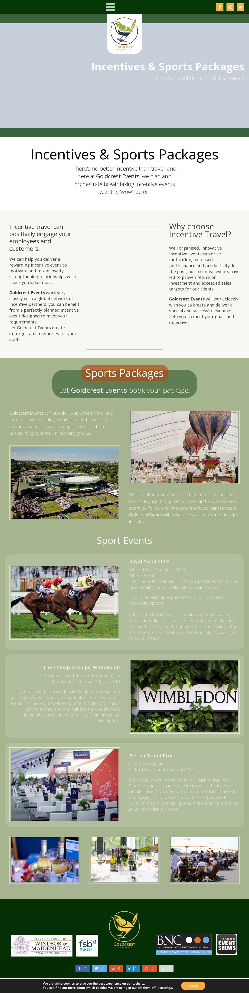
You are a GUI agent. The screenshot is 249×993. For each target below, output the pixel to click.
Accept (193, 985)
